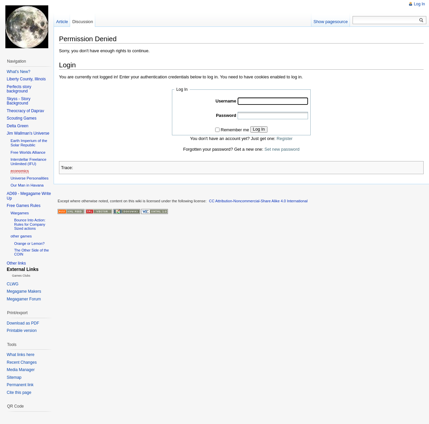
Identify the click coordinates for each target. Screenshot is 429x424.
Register (285, 138)
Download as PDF (23, 323)
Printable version (22, 330)
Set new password (282, 149)
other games (21, 236)
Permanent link (20, 384)
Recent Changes (22, 362)
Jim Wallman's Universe (28, 133)
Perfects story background (19, 89)
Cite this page (19, 392)
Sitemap (14, 377)
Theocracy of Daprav (25, 111)
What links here (21, 354)
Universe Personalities (29, 178)
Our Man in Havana (27, 185)
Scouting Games (22, 118)
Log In (259, 129)
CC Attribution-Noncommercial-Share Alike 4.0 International (258, 201)
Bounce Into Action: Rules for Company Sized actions (29, 224)
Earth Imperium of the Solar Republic (28, 143)
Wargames (19, 213)
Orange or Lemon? (29, 243)
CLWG (12, 284)
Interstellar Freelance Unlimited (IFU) (28, 161)
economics (19, 171)
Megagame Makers (24, 291)
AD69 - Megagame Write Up (29, 196)
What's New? (18, 71)
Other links (16, 263)
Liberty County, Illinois (26, 79)
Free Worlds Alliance (27, 152)
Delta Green (17, 126)
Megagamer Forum (24, 299)
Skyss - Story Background (18, 101)
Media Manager (21, 369)
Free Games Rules (24, 205)
